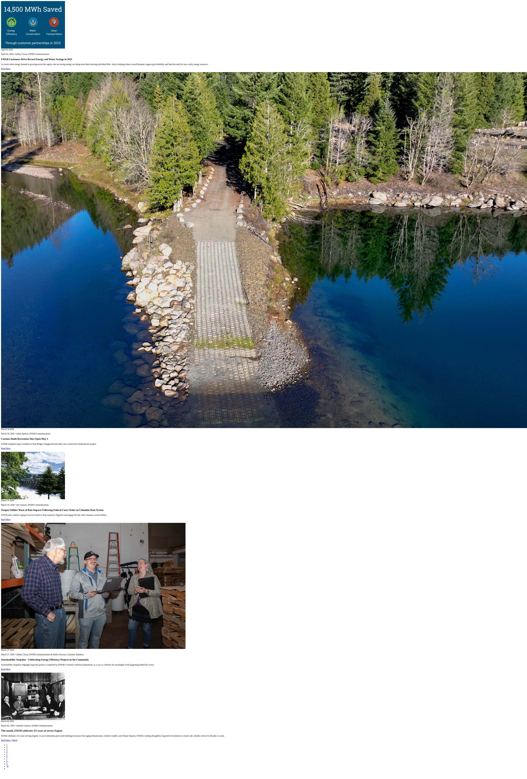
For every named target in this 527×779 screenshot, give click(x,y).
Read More (6, 69)
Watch (14, 740)
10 (7, 766)
